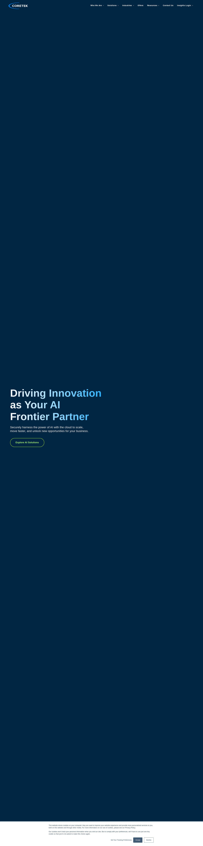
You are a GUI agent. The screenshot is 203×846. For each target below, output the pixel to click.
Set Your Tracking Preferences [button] (121, 840)
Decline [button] (148, 840)
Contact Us (166, 5)
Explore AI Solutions (27, 442)
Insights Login (182, 5)
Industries (125, 5)
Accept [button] (137, 840)
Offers (139, 5)
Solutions (110, 5)
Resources (151, 5)
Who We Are (94, 5)
